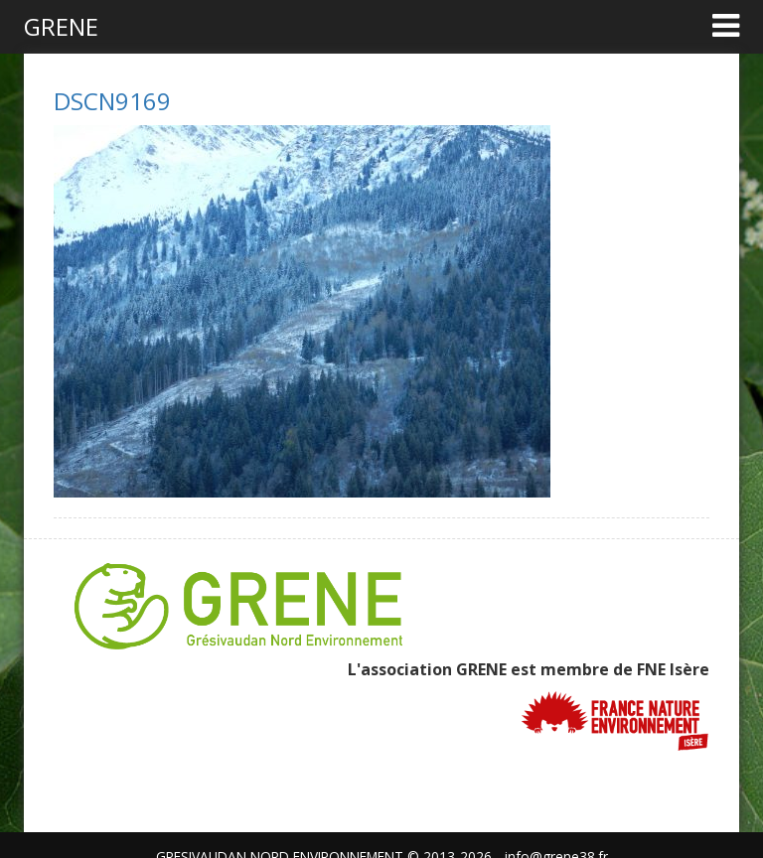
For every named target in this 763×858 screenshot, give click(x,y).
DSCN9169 (112, 100)
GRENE (61, 26)
